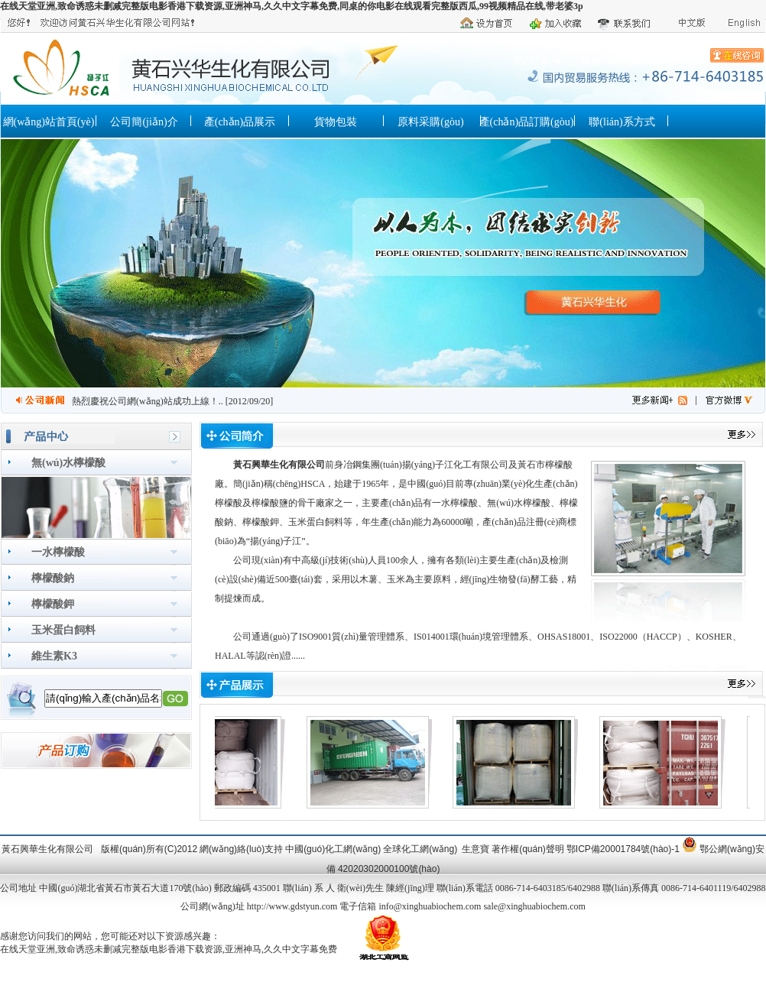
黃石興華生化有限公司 (279, 464)
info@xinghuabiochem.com (429, 906)
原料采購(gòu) (430, 122)
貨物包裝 (335, 122)
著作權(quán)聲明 (528, 849)
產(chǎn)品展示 (240, 122)
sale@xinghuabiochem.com (534, 906)
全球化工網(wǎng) (420, 849)
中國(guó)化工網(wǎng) (333, 849)
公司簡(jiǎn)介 (143, 122)
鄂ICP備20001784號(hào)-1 (623, 849)
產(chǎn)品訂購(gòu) (526, 122)
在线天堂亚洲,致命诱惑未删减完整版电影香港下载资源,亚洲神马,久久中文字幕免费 (168, 949)
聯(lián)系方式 (621, 122)
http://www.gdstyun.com (292, 906)
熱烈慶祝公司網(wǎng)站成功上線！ (145, 401)
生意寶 (475, 849)
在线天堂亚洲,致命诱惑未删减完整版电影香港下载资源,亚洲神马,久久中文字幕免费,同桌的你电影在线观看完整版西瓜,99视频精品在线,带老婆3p (291, 6)
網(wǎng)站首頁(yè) (49, 122)
